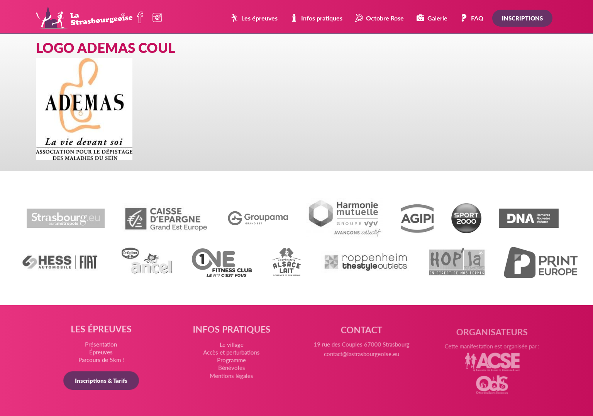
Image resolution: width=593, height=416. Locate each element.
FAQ (471, 18)
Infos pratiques (316, 18)
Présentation (102, 345)
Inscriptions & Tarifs (102, 381)
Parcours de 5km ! (102, 361)
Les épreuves (254, 18)
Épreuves (102, 353)
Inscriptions (522, 18)
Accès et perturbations (232, 355)
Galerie (432, 18)
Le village (231, 347)
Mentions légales (231, 377)
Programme (232, 362)
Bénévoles (232, 370)
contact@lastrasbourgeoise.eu (361, 358)
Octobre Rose (379, 18)
